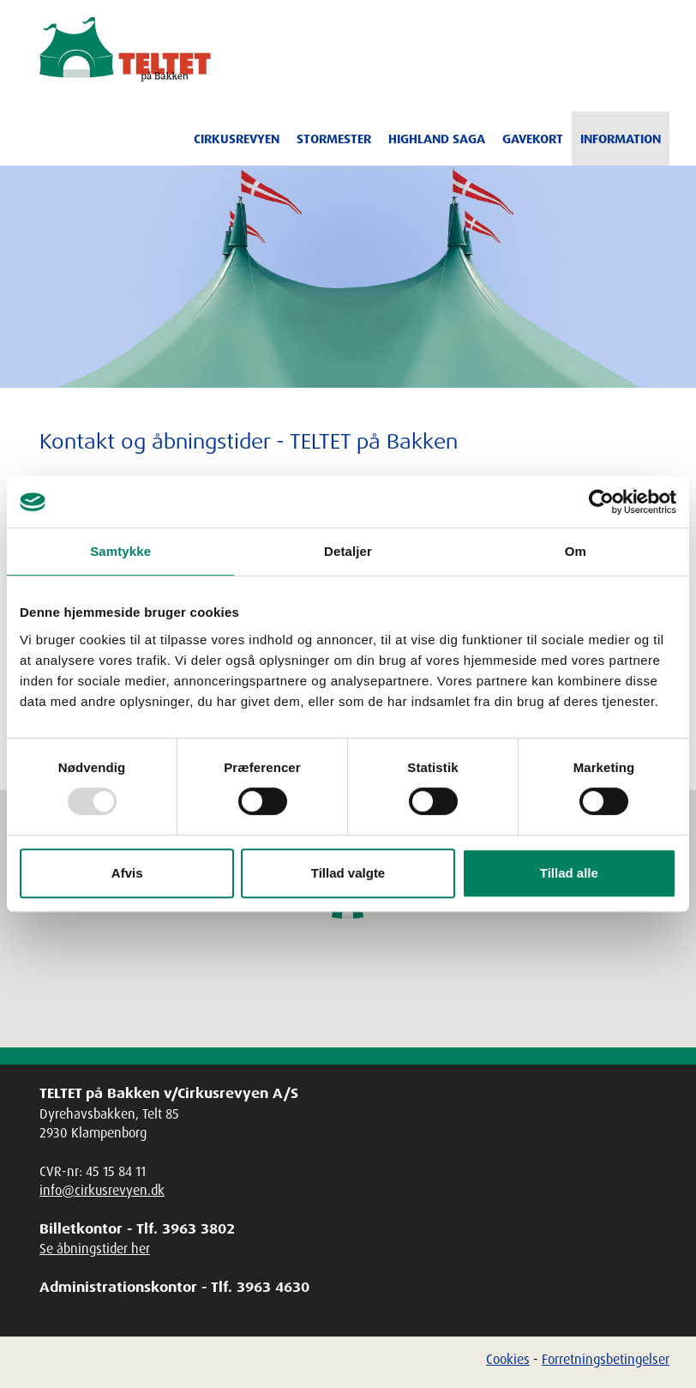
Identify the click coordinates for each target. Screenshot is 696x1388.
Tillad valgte (348, 873)
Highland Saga (436, 139)
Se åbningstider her (94, 1248)
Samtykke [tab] (120, 551)
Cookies (508, 1358)
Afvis (127, 873)
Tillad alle (569, 873)
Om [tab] (575, 551)
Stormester (334, 139)
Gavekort (532, 139)
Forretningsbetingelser (605, 1358)
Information (620, 139)
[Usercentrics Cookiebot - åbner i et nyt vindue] (601, 502)
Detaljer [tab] (348, 551)
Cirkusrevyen (236, 139)
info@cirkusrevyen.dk (102, 1189)
